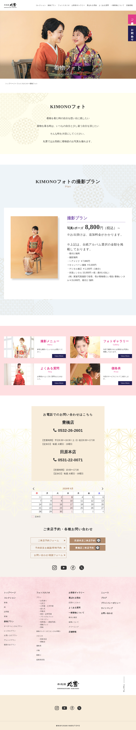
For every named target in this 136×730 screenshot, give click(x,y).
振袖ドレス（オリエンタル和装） (48, 631)
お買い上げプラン (10, 635)
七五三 (42, 603)
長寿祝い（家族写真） (48, 622)
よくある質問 (104, 5)
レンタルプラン (10, 631)
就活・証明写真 (46, 614)
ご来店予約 (132, 19)
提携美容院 (40, 660)
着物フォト (44, 625)
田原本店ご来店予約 (84, 540)
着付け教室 (73, 617)
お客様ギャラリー (78, 5)
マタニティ (44, 619)
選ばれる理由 (92, 5)
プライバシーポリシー (111, 603)
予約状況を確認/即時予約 (48, 548)
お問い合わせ (107, 613)
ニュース (105, 593)
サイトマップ (107, 608)
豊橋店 (42, 642)
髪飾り (38, 655)
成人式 (42, 609)
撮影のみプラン (10, 645)
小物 (38, 650)
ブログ (104, 598)
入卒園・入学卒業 (47, 606)
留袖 (5, 616)
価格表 (38, 646)
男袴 (42, 627)
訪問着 (6, 612)
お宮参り (43, 601)
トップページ (10, 593)
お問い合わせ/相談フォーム (48, 555)
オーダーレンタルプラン (13, 626)
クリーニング (74, 627)
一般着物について (117, 5)
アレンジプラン (10, 640)
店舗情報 (129, 5)
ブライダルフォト (47, 617)
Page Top (124, 688)
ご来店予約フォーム (48, 540)
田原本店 (43, 639)
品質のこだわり (74, 602)
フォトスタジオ (64, 5)
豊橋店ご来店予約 (84, 548)
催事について (74, 622)
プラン (38, 597)
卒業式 (42, 611)
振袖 (5, 602)
